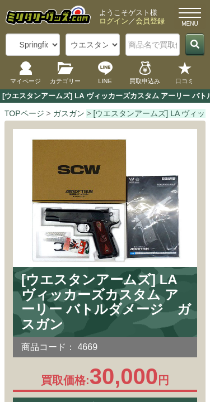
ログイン (113, 21)
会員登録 (150, 21)
